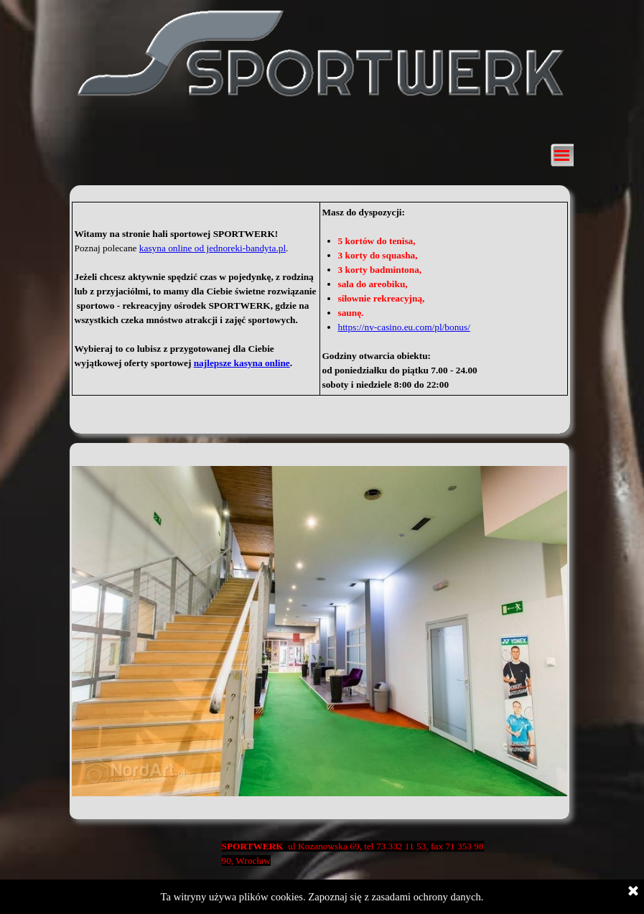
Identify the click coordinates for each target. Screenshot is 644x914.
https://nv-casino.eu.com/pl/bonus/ (404, 327)
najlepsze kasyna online (242, 363)
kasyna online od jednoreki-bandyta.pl (212, 248)
